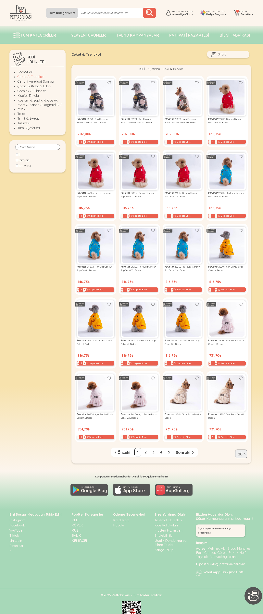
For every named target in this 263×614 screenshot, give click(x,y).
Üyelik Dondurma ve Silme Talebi (170, 531)
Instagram (17, 509)
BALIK (76, 524)
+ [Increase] (85, 140)
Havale (118, 514)
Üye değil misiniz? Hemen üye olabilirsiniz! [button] (215, 519)
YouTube (15, 519)
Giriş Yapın (187, 11)
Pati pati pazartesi (189, 35)
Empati (24, 160)
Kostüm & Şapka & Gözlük (37, 100)
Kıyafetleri (152, 69)
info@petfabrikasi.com (227, 553)
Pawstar (25, 166)
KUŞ (75, 519)
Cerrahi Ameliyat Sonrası (35, 81)
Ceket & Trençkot (30, 77)
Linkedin (15, 529)
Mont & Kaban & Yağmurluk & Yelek (40, 107)
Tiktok (14, 524)
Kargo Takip (164, 539)
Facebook (17, 514)
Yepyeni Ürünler (88, 35)
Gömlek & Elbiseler (31, 91)
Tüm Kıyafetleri (28, 128)
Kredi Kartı (121, 509)
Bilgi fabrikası (235, 35)
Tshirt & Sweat (28, 118)
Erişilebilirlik (163, 524)
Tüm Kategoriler (62, 13)
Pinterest (16, 535)
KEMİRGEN (80, 529)
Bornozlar (24, 72)
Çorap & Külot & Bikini (34, 86)
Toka (21, 114)
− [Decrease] (79, 140)
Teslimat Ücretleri (168, 509)
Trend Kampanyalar (137, 35)
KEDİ (139, 69)
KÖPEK (77, 514)
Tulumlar (23, 123)
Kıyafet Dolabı (28, 95)
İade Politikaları (166, 514)
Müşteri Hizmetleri (168, 519)
